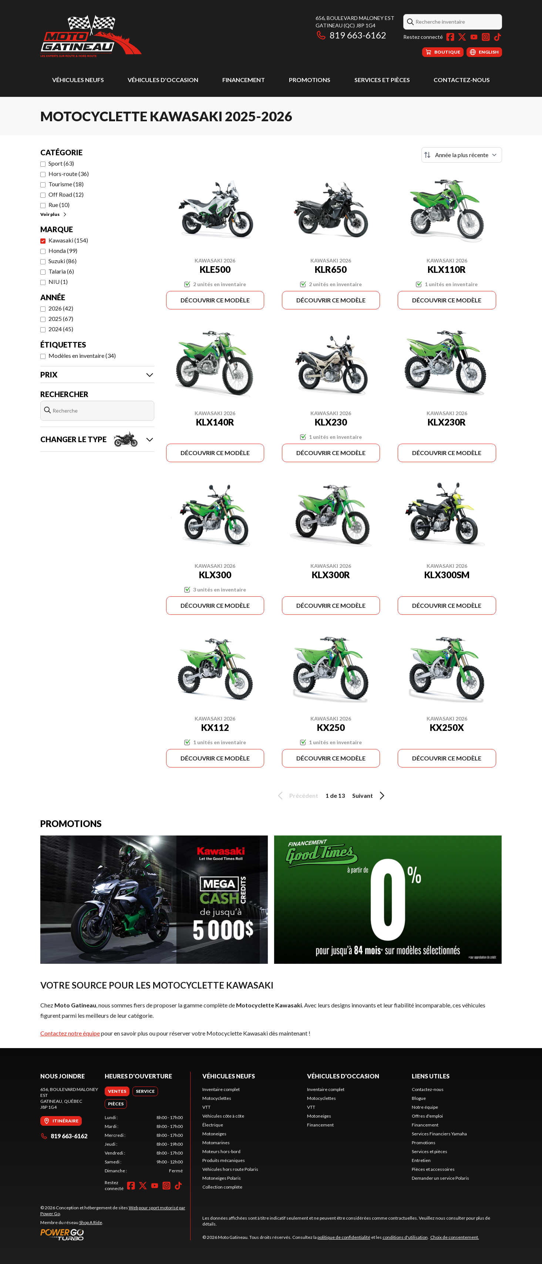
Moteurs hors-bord (221, 1151)
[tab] (117, 1091)
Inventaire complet (221, 1089)
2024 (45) (60, 328)
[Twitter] (462, 37)
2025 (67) (60, 318)
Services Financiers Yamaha (439, 1133)
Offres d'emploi (427, 1116)
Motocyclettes (216, 1098)
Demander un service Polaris (440, 1178)
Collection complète (222, 1187)
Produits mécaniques (223, 1160)
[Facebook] (450, 37)
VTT (206, 1107)
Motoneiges (214, 1133)
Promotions (309, 79)
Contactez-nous (462, 79)
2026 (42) (60, 308)
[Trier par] (461, 155)
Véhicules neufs (78, 79)
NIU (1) (58, 281)
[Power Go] (115, 1234)
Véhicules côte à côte (223, 1116)
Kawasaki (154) (68, 240)
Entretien (421, 1160)
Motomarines (216, 1142)
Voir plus (53, 214)
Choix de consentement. (454, 1237)
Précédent (296, 795)
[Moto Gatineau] (91, 36)
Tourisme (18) (66, 183)
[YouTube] (473, 37)
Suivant (369, 795)
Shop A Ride (90, 1222)
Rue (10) (59, 204)
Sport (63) (61, 163)
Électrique (212, 1125)
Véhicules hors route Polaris (230, 1169)
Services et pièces (382, 79)
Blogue (419, 1098)
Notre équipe (425, 1107)
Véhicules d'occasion (163, 79)
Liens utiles (431, 1076)
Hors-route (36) (68, 173)
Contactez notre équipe (70, 1033)
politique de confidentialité (343, 1237)
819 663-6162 (351, 35)
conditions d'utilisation (405, 1237)
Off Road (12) (66, 194)
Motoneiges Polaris (221, 1178)
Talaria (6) (61, 271)
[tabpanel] (144, 1144)
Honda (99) (62, 250)
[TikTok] (497, 37)
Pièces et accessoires (433, 1169)
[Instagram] (485, 37)
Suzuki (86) (62, 260)
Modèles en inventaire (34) (82, 355)
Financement (243, 79)
